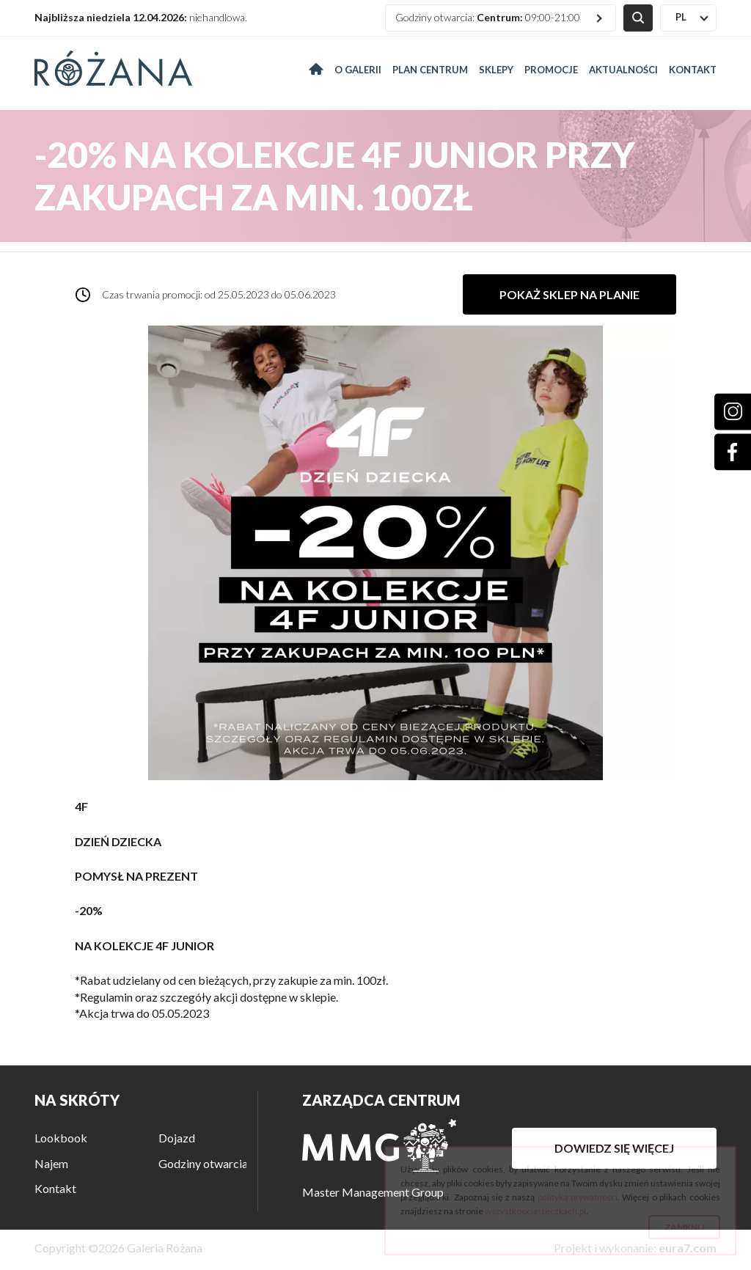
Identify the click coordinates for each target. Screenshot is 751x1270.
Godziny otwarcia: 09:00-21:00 (487, 17)
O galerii (357, 70)
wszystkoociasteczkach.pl (535, 1210)
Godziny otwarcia (203, 1163)
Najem (51, 1163)
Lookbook (60, 1138)
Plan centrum (430, 70)
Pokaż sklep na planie (569, 294)
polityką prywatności (578, 1197)
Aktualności (623, 70)
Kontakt (693, 70)
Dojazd (176, 1138)
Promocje (551, 70)
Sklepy (496, 70)
